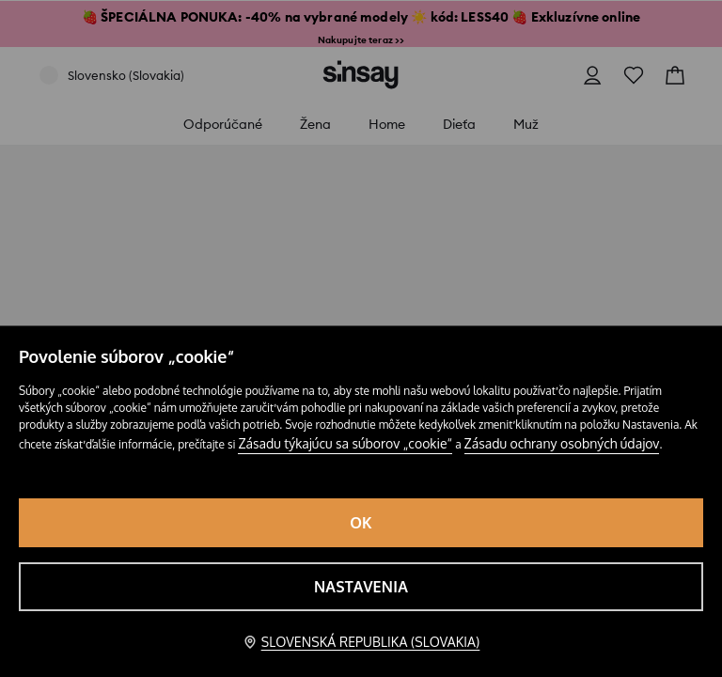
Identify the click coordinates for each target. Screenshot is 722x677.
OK (361, 522)
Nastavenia (361, 586)
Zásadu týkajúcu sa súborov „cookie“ (345, 443)
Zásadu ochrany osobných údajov (562, 443)
